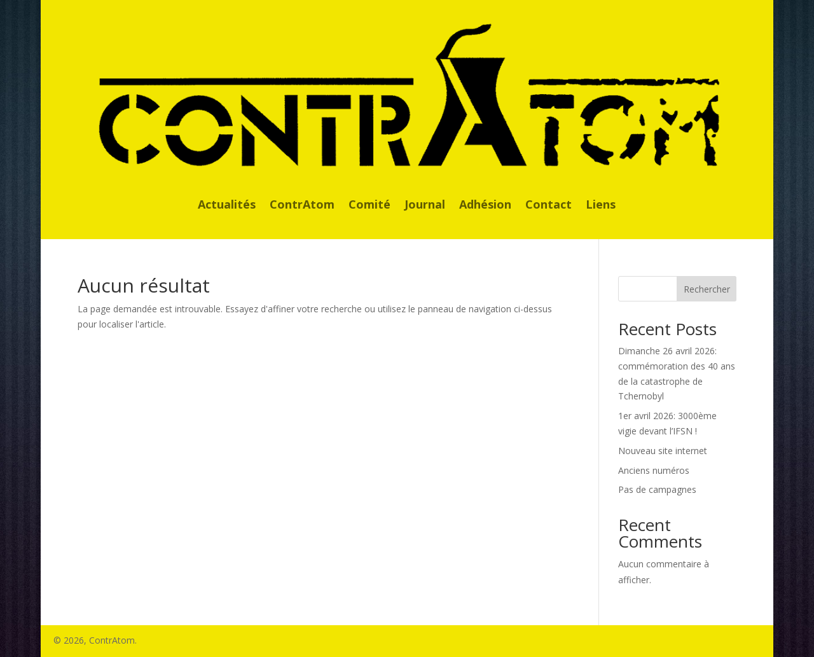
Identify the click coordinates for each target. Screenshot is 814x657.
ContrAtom (302, 206)
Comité (369, 206)
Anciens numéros (653, 470)
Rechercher (707, 289)
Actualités (227, 206)
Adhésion (485, 206)
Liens (601, 206)
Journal (424, 206)
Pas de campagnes (657, 489)
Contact (548, 206)
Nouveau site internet (662, 451)
